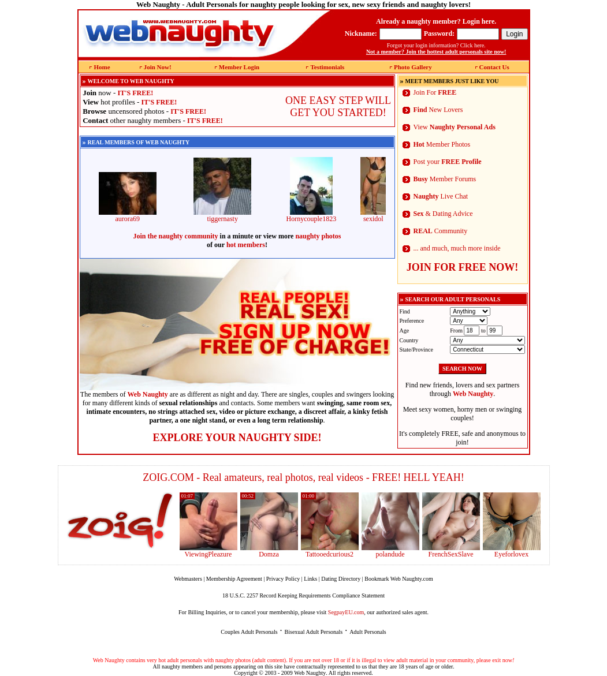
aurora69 (128, 215)
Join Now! (158, 67)
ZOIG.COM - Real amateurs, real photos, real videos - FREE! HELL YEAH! (303, 477)
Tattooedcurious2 (329, 554)
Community (441, 231)
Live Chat (441, 196)
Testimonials (327, 67)
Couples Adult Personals (249, 632)
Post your (448, 162)
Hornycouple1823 (311, 215)
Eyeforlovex (511, 554)
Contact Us (494, 67)
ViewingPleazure (208, 554)
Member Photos (442, 144)
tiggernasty (222, 215)
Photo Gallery (413, 67)
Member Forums (445, 179)
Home (102, 67)
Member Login (239, 67)
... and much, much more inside (457, 248)
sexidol (373, 215)
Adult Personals (367, 632)
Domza (269, 554)
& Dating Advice (443, 214)
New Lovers (438, 110)
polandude (390, 554)
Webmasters (188, 579)
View (455, 127)
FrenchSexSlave (451, 554)
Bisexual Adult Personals (314, 632)
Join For (435, 92)
